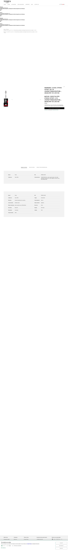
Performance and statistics (17, 545)
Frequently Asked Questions (6, 540)
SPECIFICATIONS (32, 167)
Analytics (10, 545)
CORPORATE (27, 4)
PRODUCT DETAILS (24, 167)
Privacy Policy (26, 539)
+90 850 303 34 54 (40, 539)
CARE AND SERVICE (21, 4)
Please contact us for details (54, 108)
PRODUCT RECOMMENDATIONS (42, 167)
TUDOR (9, 4)
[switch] (7, 545)
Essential (4, 545)
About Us (15, 539)
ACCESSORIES (13, 4)
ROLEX (5, 4)
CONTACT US (36, 4)
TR (63, 4)
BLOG (32, 4)
